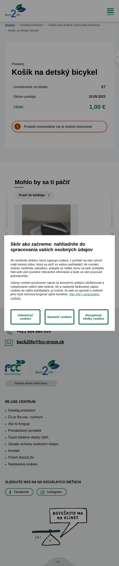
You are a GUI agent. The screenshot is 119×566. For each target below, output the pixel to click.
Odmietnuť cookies (25, 317)
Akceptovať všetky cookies (93, 317)
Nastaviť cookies (59, 317)
